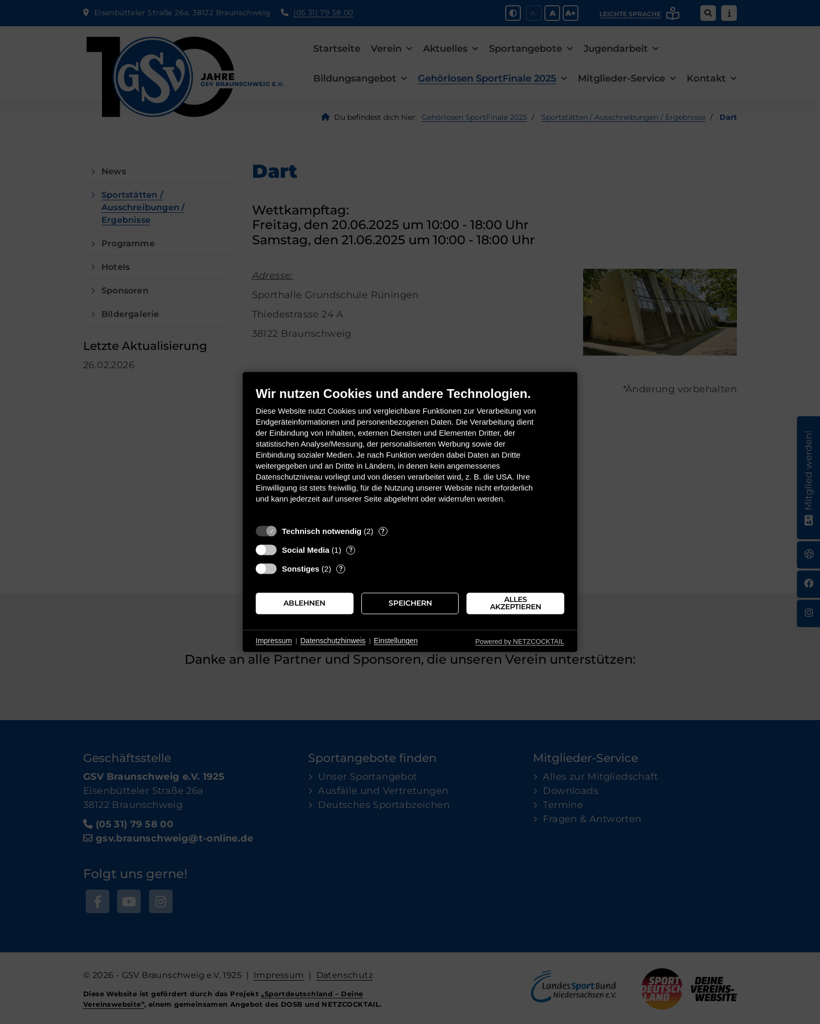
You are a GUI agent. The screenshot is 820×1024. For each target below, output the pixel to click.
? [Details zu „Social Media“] (351, 549)
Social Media (305, 549)
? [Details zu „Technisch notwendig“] (383, 531)
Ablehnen (304, 603)
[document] (410, 453)
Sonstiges (301, 568)
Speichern (410, 603)
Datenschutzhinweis (333, 640)
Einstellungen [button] (396, 640)
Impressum (274, 640)
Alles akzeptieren (515, 603)
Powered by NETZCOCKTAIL (519, 641)
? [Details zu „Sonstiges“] (341, 568)
